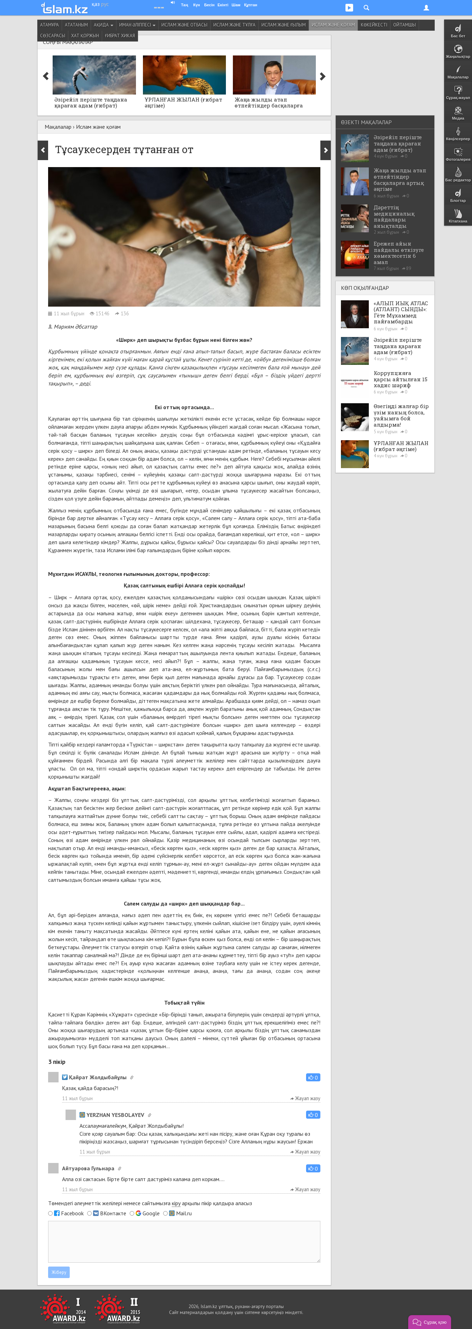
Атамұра (49, 25)
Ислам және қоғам (333, 25)
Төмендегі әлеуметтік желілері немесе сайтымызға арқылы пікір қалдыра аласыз (150, 1203)
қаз (96, 3)
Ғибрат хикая (120, 36)
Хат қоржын (85, 36)
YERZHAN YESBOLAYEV (111, 1114)
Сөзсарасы (52, 36)
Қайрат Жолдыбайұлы (94, 1077)
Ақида (103, 25)
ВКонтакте (113, 1213)
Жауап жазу (305, 1098)
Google (151, 1213)
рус (105, 3)
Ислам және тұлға (234, 25)
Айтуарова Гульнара (88, 1168)
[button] (313, 1077)
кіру (176, 1203)
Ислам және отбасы (184, 25)
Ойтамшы (404, 25)
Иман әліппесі (137, 25)
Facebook (72, 1213)
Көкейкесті (374, 25)
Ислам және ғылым (283, 25)
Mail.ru (184, 1213)
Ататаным (76, 25)
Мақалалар (58, 126)
